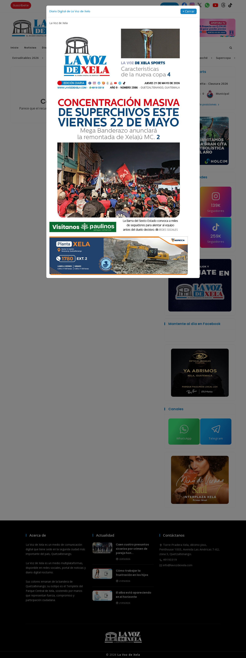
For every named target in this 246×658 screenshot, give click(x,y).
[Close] (188, 11)
